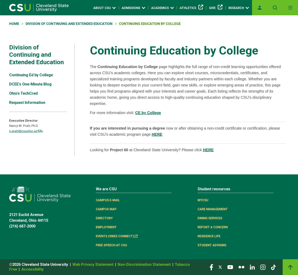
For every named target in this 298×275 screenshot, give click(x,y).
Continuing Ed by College (31, 75)
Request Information (27, 102)
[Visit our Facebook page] (211, 267)
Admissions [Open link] (133, 8)
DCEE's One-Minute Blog (30, 84)
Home (14, 24)
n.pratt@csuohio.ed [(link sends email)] (25, 131)
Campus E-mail (108, 200)
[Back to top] (290, 267)
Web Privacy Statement (93, 264)
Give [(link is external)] (215, 8)
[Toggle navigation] (290, 7)
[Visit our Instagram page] (263, 267)
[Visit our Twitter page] (220, 267)
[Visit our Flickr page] (241, 267)
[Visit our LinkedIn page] (252, 267)
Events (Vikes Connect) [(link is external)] (117, 236)
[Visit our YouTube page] (230, 267)
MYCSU (203, 200)
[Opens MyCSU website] (259, 7)
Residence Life (209, 236)
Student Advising (212, 245)
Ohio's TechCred (23, 93)
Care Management (213, 209)
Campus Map (106, 209)
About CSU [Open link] (104, 8)
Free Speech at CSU (111, 245)
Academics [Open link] (162, 8)
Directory (104, 218)
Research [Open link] (238, 8)
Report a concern (213, 227)
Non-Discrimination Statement (145, 264)
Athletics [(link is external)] (191, 8)
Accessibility (32, 269)
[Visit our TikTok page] (273, 267)
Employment (106, 227)
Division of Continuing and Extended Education (69, 24)
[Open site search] (275, 7)
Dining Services (210, 218)
